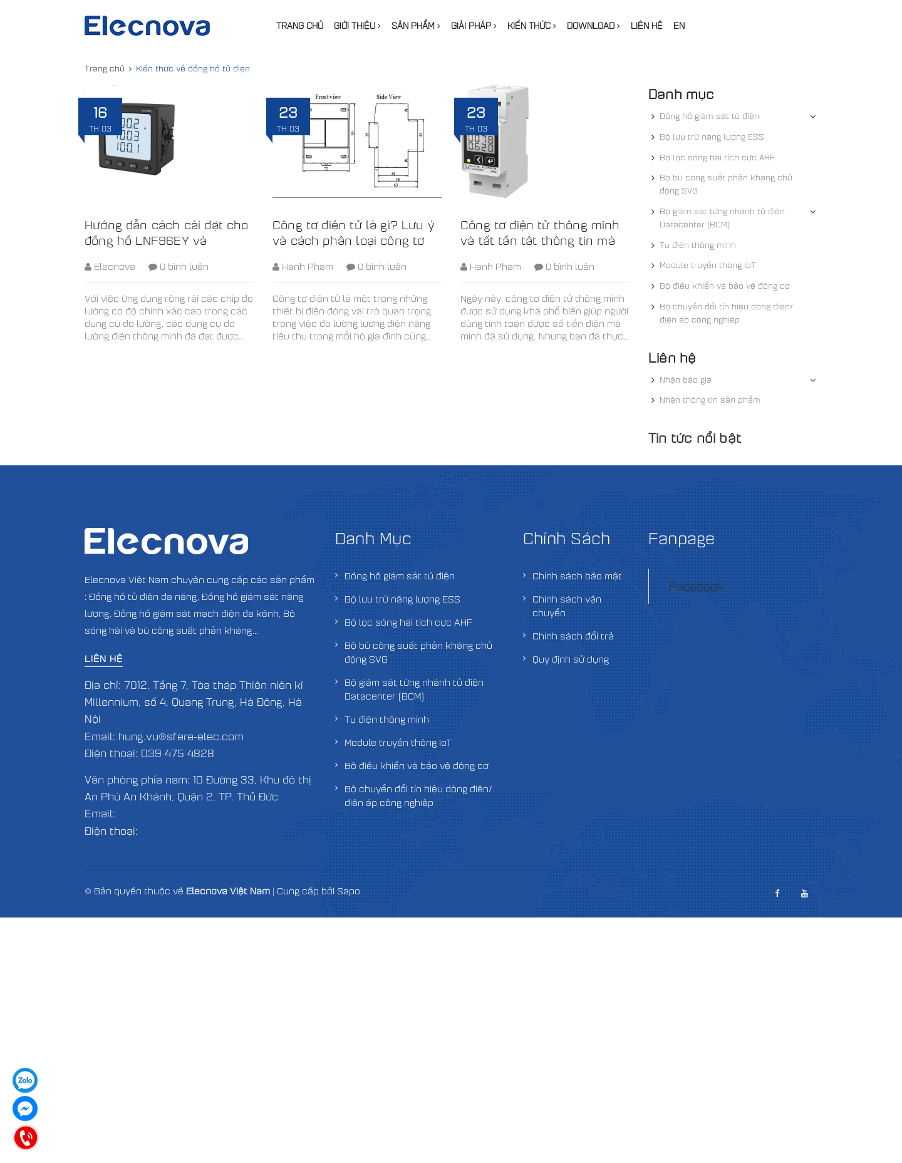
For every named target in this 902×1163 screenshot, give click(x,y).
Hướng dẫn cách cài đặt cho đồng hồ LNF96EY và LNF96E (167, 240)
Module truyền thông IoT (708, 265)
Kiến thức (531, 25)
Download (593, 25)
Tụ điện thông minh (698, 245)
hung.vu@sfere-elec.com (181, 736)
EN (679, 25)
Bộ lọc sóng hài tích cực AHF (717, 157)
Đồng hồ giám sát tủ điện (709, 116)
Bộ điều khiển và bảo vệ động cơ (725, 286)
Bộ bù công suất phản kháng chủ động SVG (726, 183)
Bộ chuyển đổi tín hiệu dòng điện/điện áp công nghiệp (726, 312)
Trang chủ (299, 25)
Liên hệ (647, 25)
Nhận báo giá (686, 380)
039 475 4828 (177, 753)
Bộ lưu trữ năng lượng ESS (712, 137)
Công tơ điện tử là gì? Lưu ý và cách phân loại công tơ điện (353, 240)
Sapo (348, 890)
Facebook (695, 586)
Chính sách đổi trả (573, 635)
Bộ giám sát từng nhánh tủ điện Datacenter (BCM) (722, 217)
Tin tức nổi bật (694, 437)
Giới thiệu (357, 25)
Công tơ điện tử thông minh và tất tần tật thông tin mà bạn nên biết (540, 240)
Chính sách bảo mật (577, 575)
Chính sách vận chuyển (566, 605)
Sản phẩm (415, 25)
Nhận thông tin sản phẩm (710, 400)
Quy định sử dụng (570, 658)
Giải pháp (474, 25)
